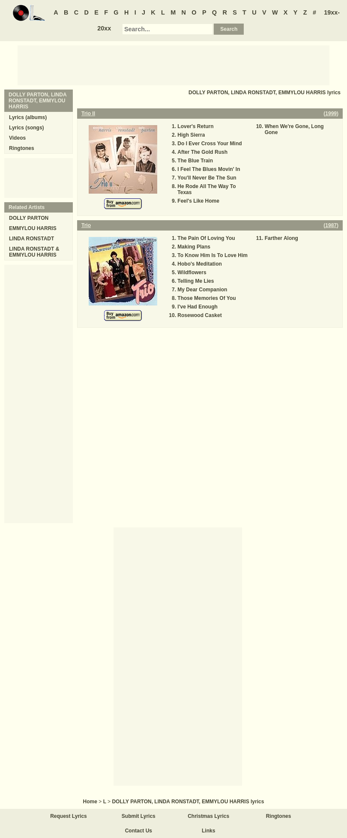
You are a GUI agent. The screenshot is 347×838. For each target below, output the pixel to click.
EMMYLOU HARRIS (33, 228)
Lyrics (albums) (28, 117)
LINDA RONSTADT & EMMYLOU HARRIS (34, 252)
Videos (17, 138)
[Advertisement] (173, 64)
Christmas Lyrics (208, 816)
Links (208, 831)
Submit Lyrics (139, 816)
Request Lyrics (68, 816)
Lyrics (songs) (26, 128)
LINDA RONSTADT (31, 239)
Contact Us (138, 831)
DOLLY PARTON (28, 218)
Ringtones (21, 148)
